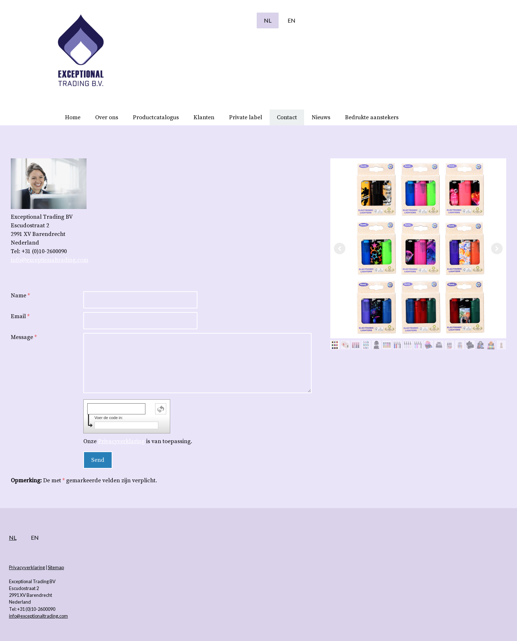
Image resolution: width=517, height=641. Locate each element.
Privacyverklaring (161, 441)
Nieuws (321, 117)
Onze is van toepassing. (177, 441)
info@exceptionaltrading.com (101, 260)
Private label (245, 117)
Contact (287, 117)
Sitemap (108, 567)
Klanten (204, 117)
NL (215, 20)
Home (72, 117)
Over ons (106, 117)
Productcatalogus (156, 117)
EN (239, 20)
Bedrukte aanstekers (372, 117)
